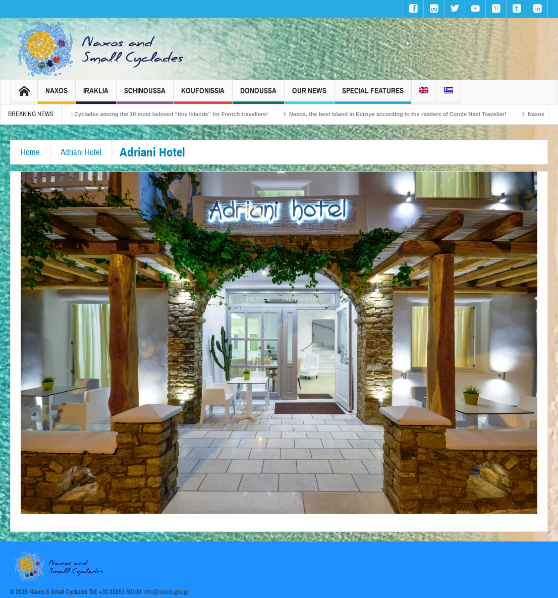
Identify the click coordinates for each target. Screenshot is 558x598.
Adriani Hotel (81, 152)
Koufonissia (203, 95)
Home (30, 152)
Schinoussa (145, 95)
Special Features (372, 95)
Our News (309, 95)
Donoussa (258, 95)
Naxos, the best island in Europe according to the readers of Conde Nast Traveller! (404, 114)
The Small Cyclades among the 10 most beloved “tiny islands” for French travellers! (163, 114)
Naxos (56, 95)
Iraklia (96, 95)
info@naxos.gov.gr (166, 592)
